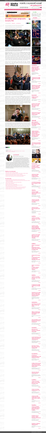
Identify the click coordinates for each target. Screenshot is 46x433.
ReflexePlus (13, 23)
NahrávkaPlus (34, 302)
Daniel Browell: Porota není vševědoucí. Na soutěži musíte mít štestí (36, 113)
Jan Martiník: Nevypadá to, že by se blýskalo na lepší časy (36, 143)
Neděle (36, 9)
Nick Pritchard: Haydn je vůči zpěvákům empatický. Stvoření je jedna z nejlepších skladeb (17, 173)
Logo (26, 0)
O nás (24, 0)
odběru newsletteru (37, 19)
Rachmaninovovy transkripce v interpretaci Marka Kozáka (36, 330)
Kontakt (40, 0)
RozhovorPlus (34, 163)
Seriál (15, 9)
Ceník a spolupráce (29, 0)
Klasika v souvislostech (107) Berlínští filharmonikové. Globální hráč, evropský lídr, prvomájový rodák (36, 247)
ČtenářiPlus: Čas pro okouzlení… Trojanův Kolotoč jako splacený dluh (36, 416)
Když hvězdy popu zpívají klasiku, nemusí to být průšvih (36, 305)
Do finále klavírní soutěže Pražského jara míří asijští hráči (36, 78)
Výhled (32, 9)
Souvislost (13, 9)
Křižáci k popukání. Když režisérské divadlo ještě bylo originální (36, 312)
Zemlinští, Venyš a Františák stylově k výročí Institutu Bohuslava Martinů (15, 176)
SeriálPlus (33, 243)
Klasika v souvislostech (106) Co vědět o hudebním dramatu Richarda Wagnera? (36, 267)
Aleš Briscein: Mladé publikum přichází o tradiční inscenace (35, 175)
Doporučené (34, 95)
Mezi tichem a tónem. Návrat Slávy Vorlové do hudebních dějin (36, 346)
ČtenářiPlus (34, 405)
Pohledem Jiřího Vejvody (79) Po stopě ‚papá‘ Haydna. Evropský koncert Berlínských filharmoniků (36, 257)
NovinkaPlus (34, 327)
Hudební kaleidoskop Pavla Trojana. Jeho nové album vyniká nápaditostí (36, 338)
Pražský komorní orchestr (8, 151)
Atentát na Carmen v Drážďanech (10, 183)
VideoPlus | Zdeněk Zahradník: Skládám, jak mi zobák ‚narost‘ (36, 192)
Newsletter (33, 0)
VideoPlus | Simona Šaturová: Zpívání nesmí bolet (36, 208)
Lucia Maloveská (18, 23)
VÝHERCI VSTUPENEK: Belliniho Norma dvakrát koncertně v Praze (36, 382)
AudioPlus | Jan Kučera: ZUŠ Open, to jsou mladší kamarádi (36, 219)
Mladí (20, 9)
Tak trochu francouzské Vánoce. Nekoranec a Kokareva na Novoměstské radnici (16, 175)
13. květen (35, 12)
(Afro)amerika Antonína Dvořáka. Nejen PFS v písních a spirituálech (14, 174)
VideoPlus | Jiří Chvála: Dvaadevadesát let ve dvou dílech (35, 200)
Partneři (38, 0)
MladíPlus (33, 275)
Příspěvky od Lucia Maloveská (10, 171)
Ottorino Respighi (13, 151)
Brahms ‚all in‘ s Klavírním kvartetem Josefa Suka (12, 172)
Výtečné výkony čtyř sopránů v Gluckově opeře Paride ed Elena (13, 182)
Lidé (35, 0)
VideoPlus (34, 190)
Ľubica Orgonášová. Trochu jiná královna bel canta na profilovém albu (36, 320)
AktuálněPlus (34, 65)
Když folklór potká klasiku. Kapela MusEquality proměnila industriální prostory (15, 179)
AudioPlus (34, 216)
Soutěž (38, 9)
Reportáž (22, 9)
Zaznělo (25, 9)
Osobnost (34, 9)
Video (18, 9)
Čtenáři (40, 9)
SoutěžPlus (34, 379)
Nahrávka (29, 9)
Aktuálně (6, 9)
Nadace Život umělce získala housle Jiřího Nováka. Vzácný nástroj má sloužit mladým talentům (36, 69)
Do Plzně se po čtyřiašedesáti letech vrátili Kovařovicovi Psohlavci (36, 356)
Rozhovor (10, 9)
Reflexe (8, 9)
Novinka (27, 9)
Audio (17, 9)
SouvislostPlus (34, 353)
